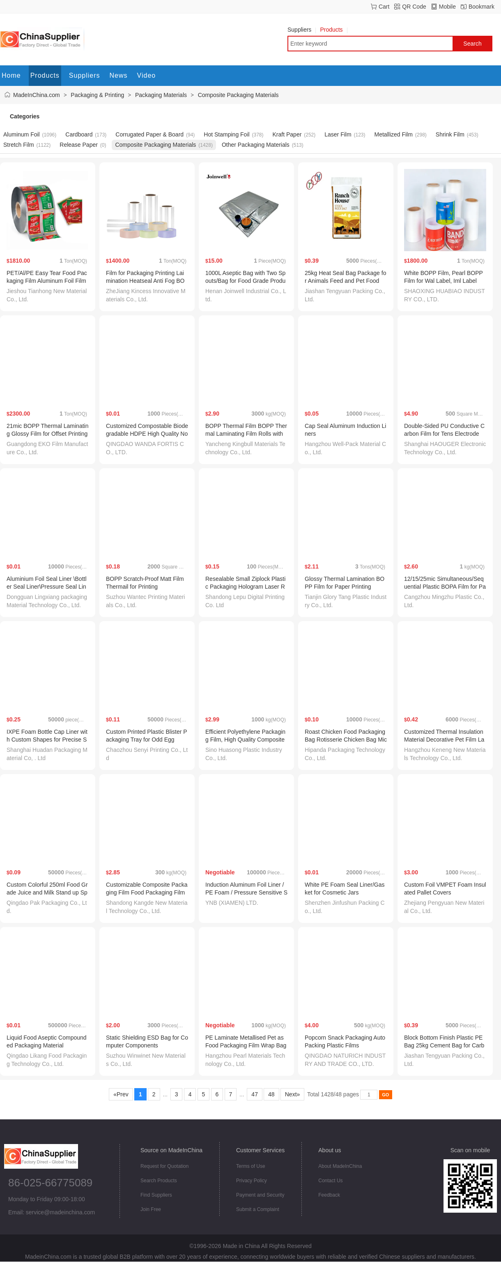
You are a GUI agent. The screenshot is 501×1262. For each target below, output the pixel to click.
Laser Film (337, 134)
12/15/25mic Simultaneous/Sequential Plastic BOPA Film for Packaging (445, 587)
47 (254, 1094)
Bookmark (481, 6)
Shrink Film (450, 134)
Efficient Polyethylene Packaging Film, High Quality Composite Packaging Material (245, 739)
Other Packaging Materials (256, 144)
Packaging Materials (161, 95)
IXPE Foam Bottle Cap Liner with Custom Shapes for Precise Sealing (47, 739)
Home (11, 75)
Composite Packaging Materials (238, 95)
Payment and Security (260, 1195)
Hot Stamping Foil (226, 134)
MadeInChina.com (36, 95)
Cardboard (78, 134)
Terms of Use (250, 1166)
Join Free (150, 1209)
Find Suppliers (156, 1195)
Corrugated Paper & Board (149, 134)
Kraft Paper (287, 134)
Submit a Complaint (257, 1209)
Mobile (447, 6)
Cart (384, 6)
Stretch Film (18, 144)
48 (271, 1094)
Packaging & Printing (97, 95)
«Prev (121, 1094)
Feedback (329, 1195)
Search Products (158, 1180)
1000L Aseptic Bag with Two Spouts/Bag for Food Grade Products (245, 281)
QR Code (414, 6)
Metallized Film (394, 134)
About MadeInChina (340, 1166)
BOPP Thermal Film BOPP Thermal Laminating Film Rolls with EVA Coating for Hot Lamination (246, 434)
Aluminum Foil (21, 134)
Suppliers (301, 29)
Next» (292, 1094)
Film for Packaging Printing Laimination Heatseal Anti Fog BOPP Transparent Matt (145, 281)
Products (333, 29)
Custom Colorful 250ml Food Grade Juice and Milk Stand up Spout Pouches (47, 892)
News (119, 75)
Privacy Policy (251, 1180)
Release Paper (79, 144)
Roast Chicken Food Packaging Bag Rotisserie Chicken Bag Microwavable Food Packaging (346, 739)
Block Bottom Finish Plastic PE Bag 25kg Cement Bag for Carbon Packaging (444, 1045)
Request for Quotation (164, 1166)
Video (146, 75)
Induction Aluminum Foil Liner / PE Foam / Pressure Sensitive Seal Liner (246, 892)
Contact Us (330, 1180)
